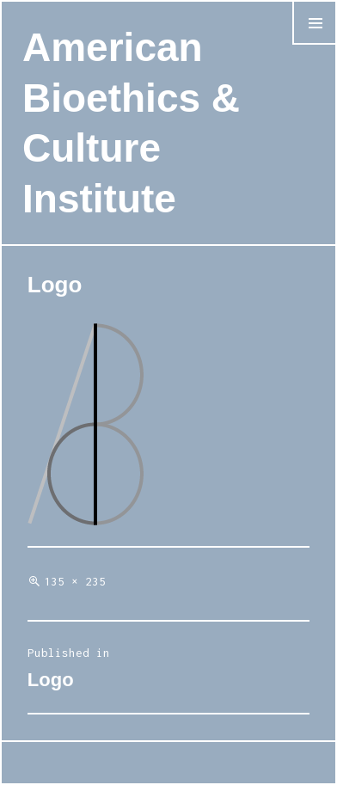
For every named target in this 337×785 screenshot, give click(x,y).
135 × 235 (75, 581)
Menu (314, 44)
